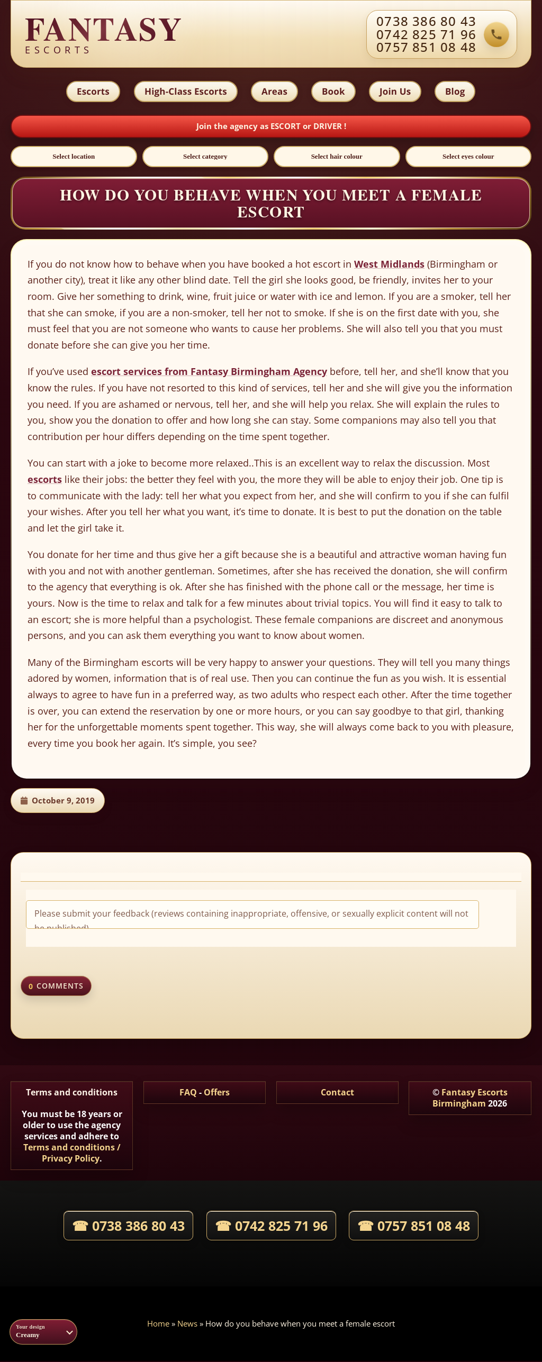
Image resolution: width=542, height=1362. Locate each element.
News (187, 1324)
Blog (456, 92)
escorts (45, 480)
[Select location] (74, 157)
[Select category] (205, 157)
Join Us (395, 92)
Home (158, 1324)
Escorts (92, 92)
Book (333, 92)
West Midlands (389, 265)
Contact (337, 1094)
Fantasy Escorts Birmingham (470, 1099)
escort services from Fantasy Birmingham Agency (209, 373)
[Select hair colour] (337, 157)
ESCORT (286, 127)
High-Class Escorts (184, 92)
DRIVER (328, 127)
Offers (217, 1094)
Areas (274, 92)
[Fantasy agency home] (104, 34)
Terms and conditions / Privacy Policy (72, 1154)
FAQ (188, 1094)
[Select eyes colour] (468, 157)
